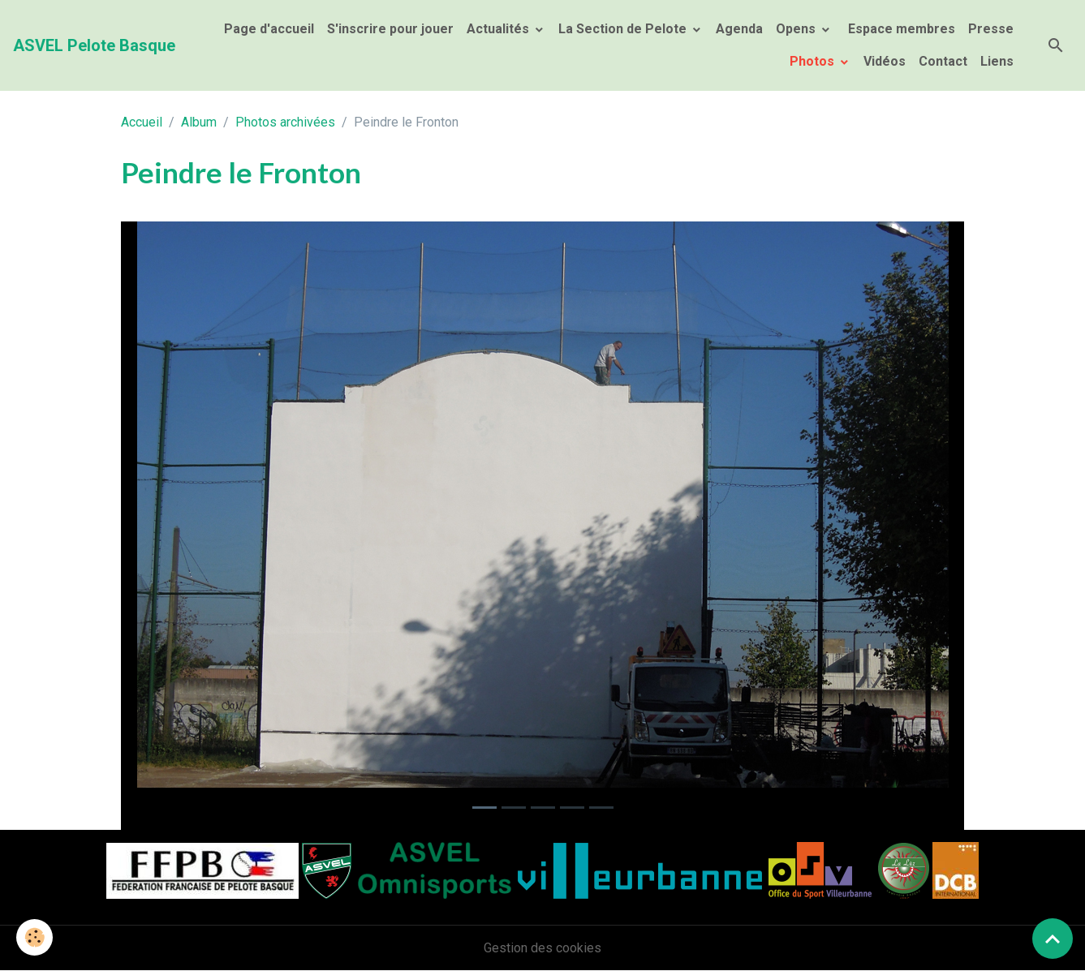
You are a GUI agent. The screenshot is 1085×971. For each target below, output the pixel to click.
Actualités (499, 29)
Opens (797, 29)
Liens (997, 61)
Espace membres (900, 29)
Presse (991, 29)
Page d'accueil (269, 29)
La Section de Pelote (624, 29)
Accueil (141, 122)
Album (199, 122)
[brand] (94, 45)
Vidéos (884, 61)
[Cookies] (34, 937)
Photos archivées (285, 122)
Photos (813, 61)
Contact (943, 61)
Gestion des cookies (542, 948)
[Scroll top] (1052, 938)
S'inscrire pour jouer (390, 29)
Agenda (739, 29)
